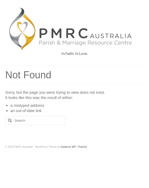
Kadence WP (68, 146)
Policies (82, 146)
